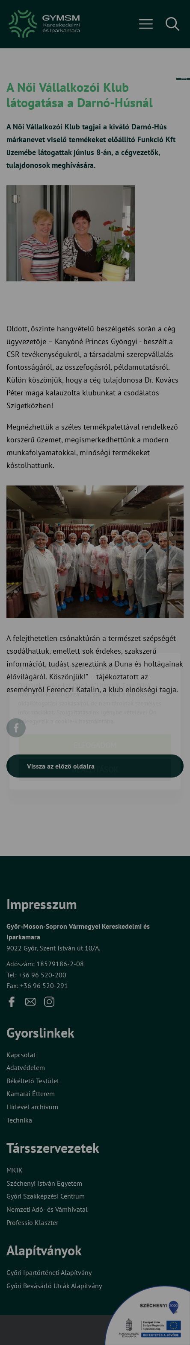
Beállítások (95, 721)
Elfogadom (95, 697)
